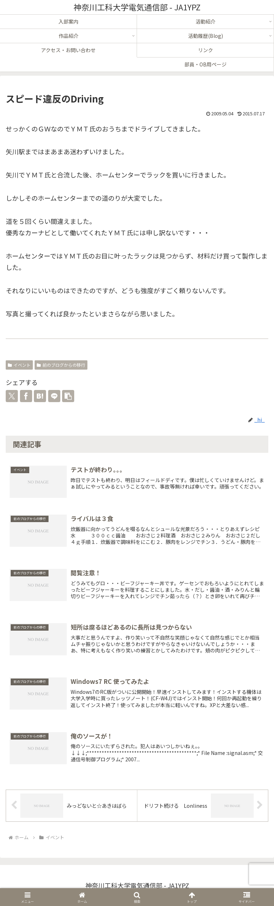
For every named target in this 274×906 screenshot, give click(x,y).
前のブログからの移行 (61, 365)
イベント (19, 365)
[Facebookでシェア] (26, 396)
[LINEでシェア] (54, 396)
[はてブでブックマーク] (40, 396)
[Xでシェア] (12, 396)
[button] (68, 396)
